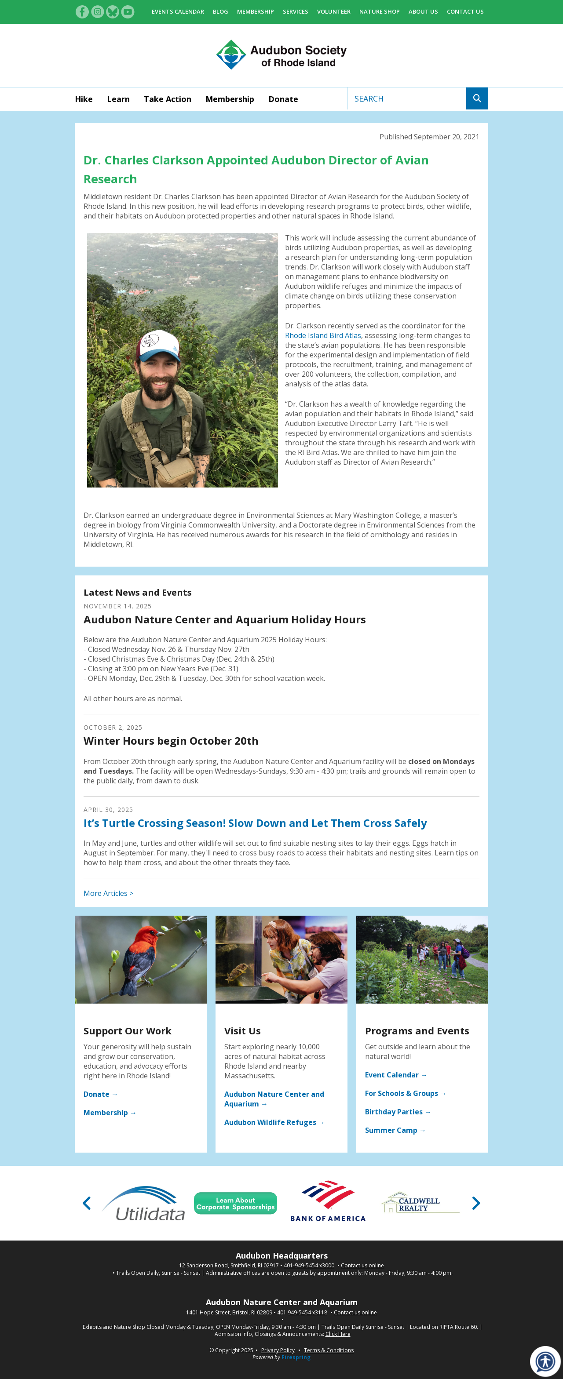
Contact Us (465, 11)
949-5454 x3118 (307, 1312)
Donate (283, 99)
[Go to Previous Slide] (87, 1203)
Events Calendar (178, 11)
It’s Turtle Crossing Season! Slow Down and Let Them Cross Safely (255, 822)
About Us (423, 11)
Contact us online (362, 1265)
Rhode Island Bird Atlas (323, 335)
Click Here (338, 1334)
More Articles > (108, 893)
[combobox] (407, 98)
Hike (84, 99)
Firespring (296, 1357)
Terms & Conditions (329, 1350)
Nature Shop (379, 11)
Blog (220, 11)
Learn (118, 99)
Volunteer (334, 11)
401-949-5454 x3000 (309, 1265)
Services (295, 11)
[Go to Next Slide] (475, 1203)
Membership (255, 11)
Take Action (167, 99)
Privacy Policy (278, 1350)
